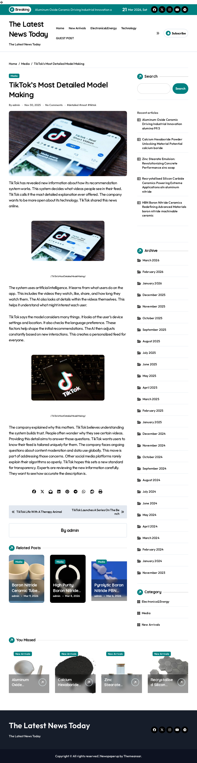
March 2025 (151, 399)
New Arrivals (77, 28)
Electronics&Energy (103, 28)
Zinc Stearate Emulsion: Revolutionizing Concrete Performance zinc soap (160, 163)
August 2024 (151, 480)
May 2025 (149, 376)
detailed (74, 109)
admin (73, 534)
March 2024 (151, 538)
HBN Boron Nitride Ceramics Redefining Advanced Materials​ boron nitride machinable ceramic (164, 209)
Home (60, 28)
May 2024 (150, 515)
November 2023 (154, 573)
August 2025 (151, 341)
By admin (14, 109)
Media (14, 75)
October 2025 (152, 318)
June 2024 (150, 503)
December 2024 (154, 434)
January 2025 (152, 422)
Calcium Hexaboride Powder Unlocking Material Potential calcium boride (162, 143)
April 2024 (150, 526)
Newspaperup (109, 756)
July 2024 (149, 491)
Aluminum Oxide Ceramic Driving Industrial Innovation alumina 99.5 (162, 124)
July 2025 (149, 353)
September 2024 (155, 468)
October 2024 (153, 457)
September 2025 (154, 330)
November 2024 (154, 445)
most (85, 109)
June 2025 (150, 364)
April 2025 (150, 387)
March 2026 (151, 260)
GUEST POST (65, 38)
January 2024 (152, 561)
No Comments (54, 109)
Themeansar (132, 756)
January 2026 (152, 283)
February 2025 (153, 410)
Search (147, 76)
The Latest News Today (49, 725)
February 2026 (153, 272)
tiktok (93, 109)
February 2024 (153, 549)
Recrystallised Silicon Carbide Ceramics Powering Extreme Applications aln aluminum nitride (163, 185)
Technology (128, 28)
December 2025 (154, 295)
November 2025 (154, 306)
